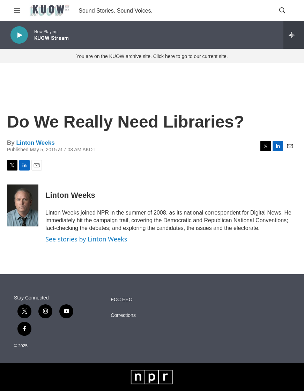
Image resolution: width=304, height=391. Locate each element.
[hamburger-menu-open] (17, 10)
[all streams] (293, 35)
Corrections (123, 315)
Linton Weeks (35, 142)
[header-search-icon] (282, 10)
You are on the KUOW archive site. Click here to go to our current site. (152, 56)
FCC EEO (121, 299)
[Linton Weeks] (22, 205)
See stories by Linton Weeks (86, 239)
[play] (19, 35)
